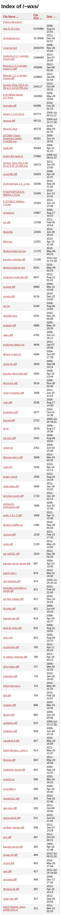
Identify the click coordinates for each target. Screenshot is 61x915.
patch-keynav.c (11, 686)
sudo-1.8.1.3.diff (12, 515)
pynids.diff (9, 296)
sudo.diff (8, 544)
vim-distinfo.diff (11, 581)
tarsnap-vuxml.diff (13, 496)
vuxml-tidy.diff (11, 647)
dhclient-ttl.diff (11, 889)
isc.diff (6, 222)
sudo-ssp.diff (10, 898)
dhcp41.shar (10, 129)
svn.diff (7, 837)
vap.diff (7, 871)
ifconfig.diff (9, 608)
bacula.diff (9, 420)
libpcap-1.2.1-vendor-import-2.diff (15, 67)
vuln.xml (8, 637)
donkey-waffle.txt (13, 525)
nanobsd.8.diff (11, 740)
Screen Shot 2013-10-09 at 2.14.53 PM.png (16, 86)
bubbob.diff (9, 325)
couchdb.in (9, 789)
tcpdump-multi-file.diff (15, 277)
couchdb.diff (10, 174)
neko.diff (8, 335)
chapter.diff (9, 705)
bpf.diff (7, 695)
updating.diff (10, 723)
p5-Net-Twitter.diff (13, 599)
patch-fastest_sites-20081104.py (14, 908)
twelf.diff (8, 148)
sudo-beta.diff (11, 486)
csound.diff (9, 534)
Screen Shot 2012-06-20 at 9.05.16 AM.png (16, 164)
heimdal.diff (9, 105)
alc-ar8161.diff (11, 553)
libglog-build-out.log (14, 251)
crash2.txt (8, 779)
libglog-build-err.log (14, 267)
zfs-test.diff (9, 438)
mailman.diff (10, 731)
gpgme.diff (9, 120)
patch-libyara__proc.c (15, 750)
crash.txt (8, 447)
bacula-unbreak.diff (14, 259)
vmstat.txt (8, 212)
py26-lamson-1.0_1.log (16, 183)
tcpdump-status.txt (13, 344)
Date (49, 16)
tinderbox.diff (10, 412)
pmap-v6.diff (10, 855)
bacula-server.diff (13, 846)
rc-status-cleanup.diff (15, 657)
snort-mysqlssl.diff (13, 393)
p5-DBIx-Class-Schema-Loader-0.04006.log (12, 138)
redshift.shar (10, 316)
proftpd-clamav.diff (13, 827)
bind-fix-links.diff (12, 628)
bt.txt (6, 428)
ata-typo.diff (10, 808)
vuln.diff (7, 402)
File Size (36, 16)
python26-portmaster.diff (11, 505)
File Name (9, 16)
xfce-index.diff (11, 666)
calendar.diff (10, 676)
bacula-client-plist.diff (15, 373)
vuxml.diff (8, 863)
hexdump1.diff (11, 798)
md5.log (7, 467)
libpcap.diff (9, 760)
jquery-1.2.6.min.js (13, 114)
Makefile (8, 232)
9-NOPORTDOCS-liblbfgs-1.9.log (14, 193)
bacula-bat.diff (11, 618)
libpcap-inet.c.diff (13, 457)
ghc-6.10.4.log (11, 28)
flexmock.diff (10, 383)
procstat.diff (9, 879)
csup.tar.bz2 (10, 48)
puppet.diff (9, 287)
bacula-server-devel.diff (16, 563)
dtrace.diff (8, 715)
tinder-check (10, 476)
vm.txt (6, 306)
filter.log (7, 241)
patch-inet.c (10, 573)
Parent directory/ (12, 22)
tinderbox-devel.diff (14, 769)
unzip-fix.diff (10, 364)
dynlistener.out (11, 38)
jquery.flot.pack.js (13, 156)
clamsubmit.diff (11, 818)
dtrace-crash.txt (12, 354)
